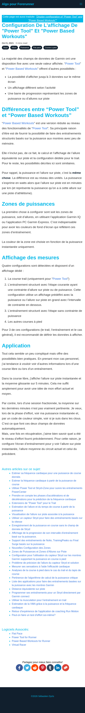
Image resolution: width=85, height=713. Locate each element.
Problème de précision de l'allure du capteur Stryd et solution (45, 562)
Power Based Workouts (21, 68)
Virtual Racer (19, 644)
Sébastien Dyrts (46, 696)
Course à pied (51, 48)
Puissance (25, 48)
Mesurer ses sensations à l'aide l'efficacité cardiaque (41, 566)
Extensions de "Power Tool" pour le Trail (34, 503)
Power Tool (72, 63)
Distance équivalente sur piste (28, 589)
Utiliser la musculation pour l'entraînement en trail (39, 600)
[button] (81, 4)
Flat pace (37, 48)
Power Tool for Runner (24, 637)
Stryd (5, 48)
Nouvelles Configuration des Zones (31, 548)
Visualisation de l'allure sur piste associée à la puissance (43, 514)
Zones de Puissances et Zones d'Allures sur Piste (39, 551)
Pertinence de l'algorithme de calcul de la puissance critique (45, 577)
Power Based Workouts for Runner (31, 641)
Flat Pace (17, 633)
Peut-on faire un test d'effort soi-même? (33, 615)
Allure (14, 48)
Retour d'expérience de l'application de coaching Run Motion (45, 611)
